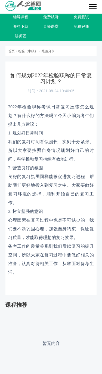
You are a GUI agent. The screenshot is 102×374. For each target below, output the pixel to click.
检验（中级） (28, 51)
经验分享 (48, 51)
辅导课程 (20, 17)
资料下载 (20, 26)
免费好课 (81, 26)
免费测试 (81, 17)
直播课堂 (50, 26)
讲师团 (20, 36)
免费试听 (50, 17)
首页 (11, 51)
